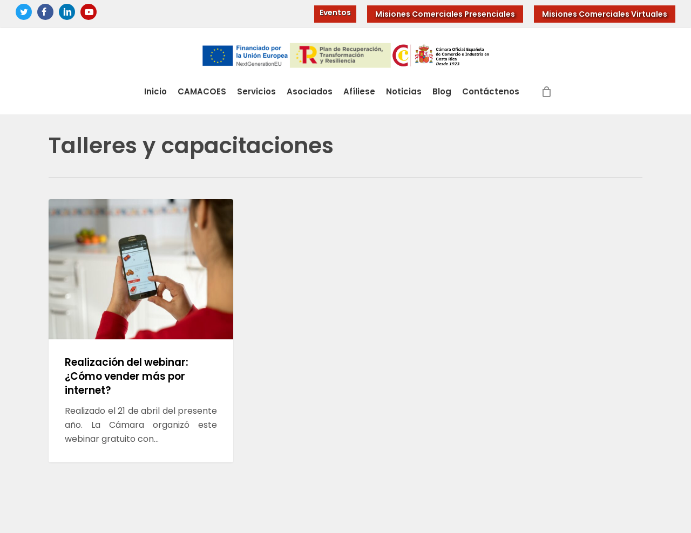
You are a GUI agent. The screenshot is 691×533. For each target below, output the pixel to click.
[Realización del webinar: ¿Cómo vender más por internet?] (141, 330)
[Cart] (547, 98)
